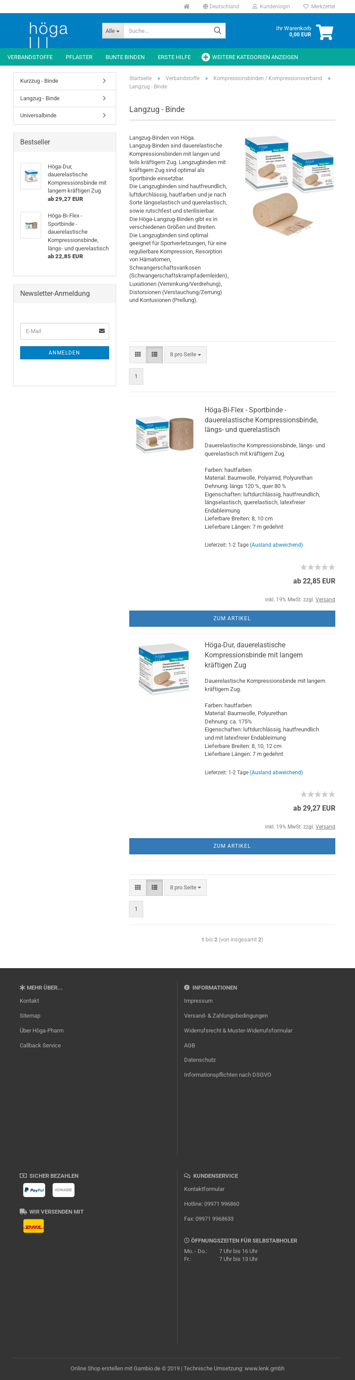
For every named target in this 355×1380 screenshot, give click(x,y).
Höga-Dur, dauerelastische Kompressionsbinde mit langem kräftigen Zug (254, 655)
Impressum (198, 1000)
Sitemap (30, 1015)
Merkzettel (319, 7)
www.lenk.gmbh (264, 1368)
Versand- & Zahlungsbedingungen (226, 1015)
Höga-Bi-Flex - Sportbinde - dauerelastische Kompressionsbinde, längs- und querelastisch (261, 420)
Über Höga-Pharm (42, 1030)
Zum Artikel (232, 618)
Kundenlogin (271, 7)
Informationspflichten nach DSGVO (227, 1074)
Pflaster (79, 57)
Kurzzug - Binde (39, 80)
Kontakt (29, 1000)
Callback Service (40, 1045)
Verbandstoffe (30, 57)
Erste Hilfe (174, 57)
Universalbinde (38, 115)
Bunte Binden (125, 57)
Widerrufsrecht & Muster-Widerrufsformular (238, 1030)
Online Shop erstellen (97, 1368)
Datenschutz (200, 1060)
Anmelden (64, 353)
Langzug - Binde (40, 98)
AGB (189, 1045)
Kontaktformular (204, 1189)
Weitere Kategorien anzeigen (255, 57)
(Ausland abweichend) (276, 545)
